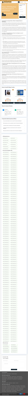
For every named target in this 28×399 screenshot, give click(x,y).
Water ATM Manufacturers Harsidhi (6, 259)
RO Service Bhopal (21, 389)
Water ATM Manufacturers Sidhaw (6, 328)
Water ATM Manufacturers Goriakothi (14, 257)
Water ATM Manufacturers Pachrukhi (6, 307)
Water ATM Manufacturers (14, 148)
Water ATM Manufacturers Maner (14, 288)
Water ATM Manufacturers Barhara (6, 215)
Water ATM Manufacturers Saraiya (6, 326)
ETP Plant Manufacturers (6, 148)
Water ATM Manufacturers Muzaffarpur (6, 154)
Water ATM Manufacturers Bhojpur (14, 160)
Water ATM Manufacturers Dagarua (14, 240)
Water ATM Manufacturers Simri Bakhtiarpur (14, 328)
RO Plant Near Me (5, 144)
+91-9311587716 (4, 0)
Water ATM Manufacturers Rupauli (6, 324)
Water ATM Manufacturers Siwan (6, 196)
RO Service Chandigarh (14, 391)
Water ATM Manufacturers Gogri (6, 257)
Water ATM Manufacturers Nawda (14, 305)
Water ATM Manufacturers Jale (6, 261)
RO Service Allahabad (4, 391)
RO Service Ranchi (4, 390)
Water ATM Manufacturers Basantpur (6, 219)
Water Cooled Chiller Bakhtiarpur (14, 348)
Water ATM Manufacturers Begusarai (6, 173)
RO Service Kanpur (4, 389)
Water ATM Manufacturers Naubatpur (14, 303)
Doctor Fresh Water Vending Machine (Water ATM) (20, 96)
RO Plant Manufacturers (13, 144)
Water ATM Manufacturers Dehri (14, 177)
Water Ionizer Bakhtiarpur (5, 348)
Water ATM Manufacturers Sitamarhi (14, 194)
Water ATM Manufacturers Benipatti (14, 221)
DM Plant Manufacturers (6, 146)
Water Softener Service (5, 142)
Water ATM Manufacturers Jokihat (6, 267)
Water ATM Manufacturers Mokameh (6, 299)
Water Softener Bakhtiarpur (6, 346)
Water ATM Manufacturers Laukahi (6, 282)
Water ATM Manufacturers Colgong (6, 240)
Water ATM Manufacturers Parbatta (6, 309)
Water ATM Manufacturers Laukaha (14, 280)
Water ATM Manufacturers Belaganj (6, 221)
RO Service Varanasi (19, 390)
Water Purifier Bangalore (19, 376)
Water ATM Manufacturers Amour (14, 200)
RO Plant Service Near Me (14, 142)
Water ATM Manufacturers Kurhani (6, 280)
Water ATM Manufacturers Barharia (14, 215)
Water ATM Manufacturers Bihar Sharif (6, 175)
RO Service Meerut (14, 390)
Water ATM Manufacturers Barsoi (6, 217)
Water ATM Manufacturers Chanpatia (14, 236)
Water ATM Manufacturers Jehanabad (6, 181)
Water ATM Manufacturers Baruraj (14, 217)
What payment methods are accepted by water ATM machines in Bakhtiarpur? (12, 130)
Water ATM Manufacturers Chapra (6, 156)
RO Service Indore (17, 389)
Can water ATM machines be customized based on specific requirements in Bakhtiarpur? (12, 128)
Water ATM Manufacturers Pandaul (14, 307)
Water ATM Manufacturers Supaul (14, 196)
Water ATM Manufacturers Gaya (14, 152)
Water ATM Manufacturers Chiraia (14, 238)
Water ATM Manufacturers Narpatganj (6, 303)
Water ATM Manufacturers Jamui (14, 179)
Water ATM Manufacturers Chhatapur (6, 238)
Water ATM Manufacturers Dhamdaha (14, 242)
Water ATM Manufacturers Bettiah (14, 173)
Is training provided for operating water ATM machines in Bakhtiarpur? (11, 125)
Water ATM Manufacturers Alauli (6, 200)
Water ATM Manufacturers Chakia (6, 236)
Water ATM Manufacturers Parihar (14, 309)
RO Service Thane (8, 389)
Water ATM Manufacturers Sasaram (14, 154)
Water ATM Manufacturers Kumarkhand (14, 278)
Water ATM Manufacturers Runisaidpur (14, 322)
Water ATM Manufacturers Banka (14, 171)
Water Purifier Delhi (4, 376)
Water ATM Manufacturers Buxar (14, 175)
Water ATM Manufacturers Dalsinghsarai (6, 242)
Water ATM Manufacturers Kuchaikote (6, 278)
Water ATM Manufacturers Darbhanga (14, 156)
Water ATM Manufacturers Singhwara (14, 330)
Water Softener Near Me (13, 140)
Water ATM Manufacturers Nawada (6, 158)
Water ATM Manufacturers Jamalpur (6, 179)
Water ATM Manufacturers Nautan (6, 305)
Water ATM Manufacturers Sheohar (6, 194)
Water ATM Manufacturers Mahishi (14, 284)
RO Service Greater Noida (9, 390)
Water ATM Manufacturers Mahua (6, 286)
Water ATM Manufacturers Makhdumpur (6, 288)
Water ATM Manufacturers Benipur (6, 223)
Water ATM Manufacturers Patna (6, 152)
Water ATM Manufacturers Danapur (6, 177)
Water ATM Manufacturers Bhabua (14, 223)
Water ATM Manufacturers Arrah (6, 171)
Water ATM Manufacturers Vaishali (6, 198)
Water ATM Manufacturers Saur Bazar (14, 326)
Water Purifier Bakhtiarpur (14, 346)
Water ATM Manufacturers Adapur (14, 198)
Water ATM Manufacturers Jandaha (14, 261)
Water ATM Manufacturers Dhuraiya (14, 244)
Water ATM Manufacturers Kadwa (14, 267)
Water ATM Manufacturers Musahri (6, 301)
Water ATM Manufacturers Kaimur (14, 181)
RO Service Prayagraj (9, 391)
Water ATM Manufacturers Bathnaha (14, 219)
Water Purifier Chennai (14, 376)
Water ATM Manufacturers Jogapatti (14, 265)
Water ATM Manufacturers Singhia (6, 330)
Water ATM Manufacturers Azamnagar (14, 202)
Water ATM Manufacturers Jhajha (14, 263)
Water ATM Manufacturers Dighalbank (6, 246)
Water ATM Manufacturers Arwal (14, 158)
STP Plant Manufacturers (13, 146)
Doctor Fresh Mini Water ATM (8, 96)
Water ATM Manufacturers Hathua (14, 259)
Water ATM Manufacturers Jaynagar (6, 263)
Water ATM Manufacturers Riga (6, 322)
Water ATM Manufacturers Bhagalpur (6, 160)
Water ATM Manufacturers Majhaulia (14, 286)
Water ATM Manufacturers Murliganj (14, 299)
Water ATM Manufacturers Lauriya (14, 282)
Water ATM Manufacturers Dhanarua (6, 244)
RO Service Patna (12, 389)
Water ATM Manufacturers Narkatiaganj (14, 301)
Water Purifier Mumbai (9, 376)
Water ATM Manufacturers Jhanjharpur (6, 265)
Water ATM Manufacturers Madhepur (6, 284)
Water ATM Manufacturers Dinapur (14, 246)
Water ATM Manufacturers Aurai (6, 202)
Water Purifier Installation (6, 140)
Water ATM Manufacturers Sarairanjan (14, 324)
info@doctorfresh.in (9, 0)
